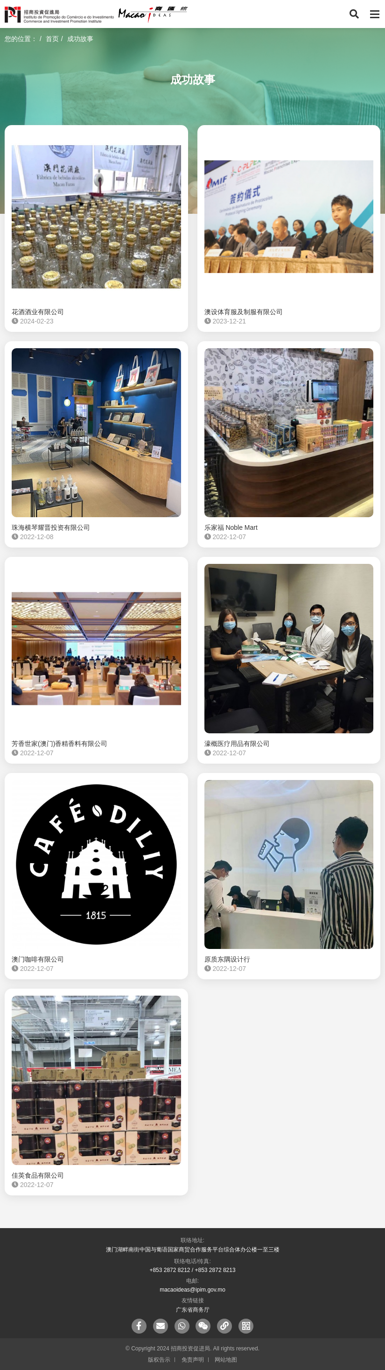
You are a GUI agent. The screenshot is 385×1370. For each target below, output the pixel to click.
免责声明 (193, 1359)
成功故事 (80, 38)
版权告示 (159, 1359)
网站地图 (226, 1359)
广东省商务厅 (193, 1310)
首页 (52, 38)
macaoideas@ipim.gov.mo (192, 1289)
